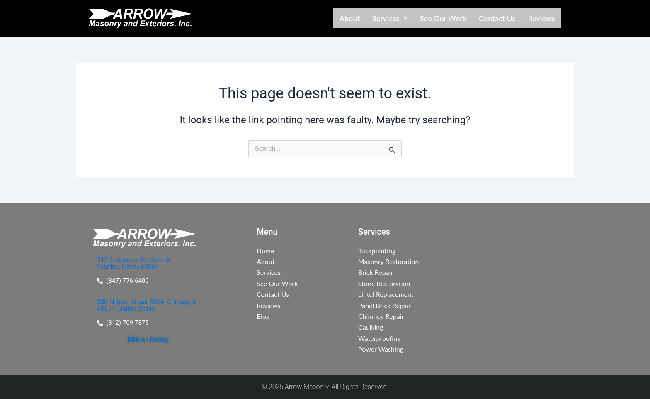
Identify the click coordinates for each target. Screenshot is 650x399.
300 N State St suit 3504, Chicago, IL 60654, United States (147, 305)
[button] (390, 18)
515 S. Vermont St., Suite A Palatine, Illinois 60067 (136, 262)
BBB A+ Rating (147, 341)
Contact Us (497, 18)
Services (389, 18)
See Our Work (443, 18)
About (350, 18)
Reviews (541, 18)
